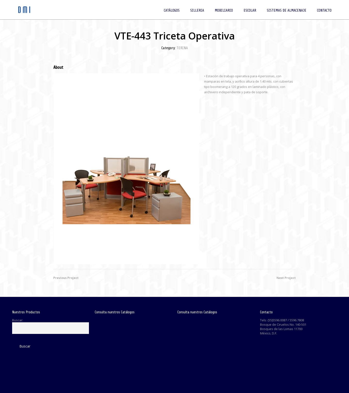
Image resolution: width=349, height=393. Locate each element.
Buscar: (17, 320)
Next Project (286, 278)
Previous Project (66, 278)
